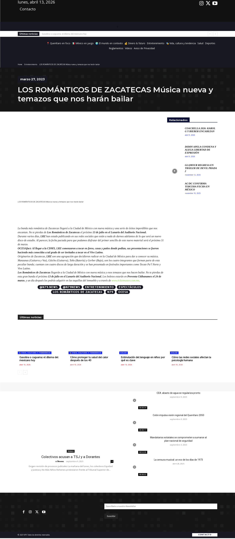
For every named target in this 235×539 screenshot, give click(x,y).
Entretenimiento (30, 64)
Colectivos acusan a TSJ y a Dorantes (70, 457)
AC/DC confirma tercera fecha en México (197, 186)
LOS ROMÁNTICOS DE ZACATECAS (77, 292)
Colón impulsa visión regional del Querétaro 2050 (178, 415)
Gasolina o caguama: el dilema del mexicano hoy (64, 34)
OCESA (123, 292)
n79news (59, 461)
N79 (110, 292)
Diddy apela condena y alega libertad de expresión (200, 149)
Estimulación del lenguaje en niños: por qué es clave (143, 359)
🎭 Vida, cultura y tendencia (34, 353)
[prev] (210, 34)
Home (20, 64)
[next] (215, 34)
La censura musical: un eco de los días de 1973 (178, 459)
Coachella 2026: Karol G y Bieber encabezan (200, 130)
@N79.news (49, 287)
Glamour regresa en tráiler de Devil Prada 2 (201, 168)
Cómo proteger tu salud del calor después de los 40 (89, 359)
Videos (71, 451)
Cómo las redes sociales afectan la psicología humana (191, 359)
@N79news (71, 287)
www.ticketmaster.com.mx (125, 280)
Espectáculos (130, 287)
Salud (123, 353)
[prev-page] (20, 372)
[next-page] (25, 372)
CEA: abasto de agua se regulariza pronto (178, 393)
